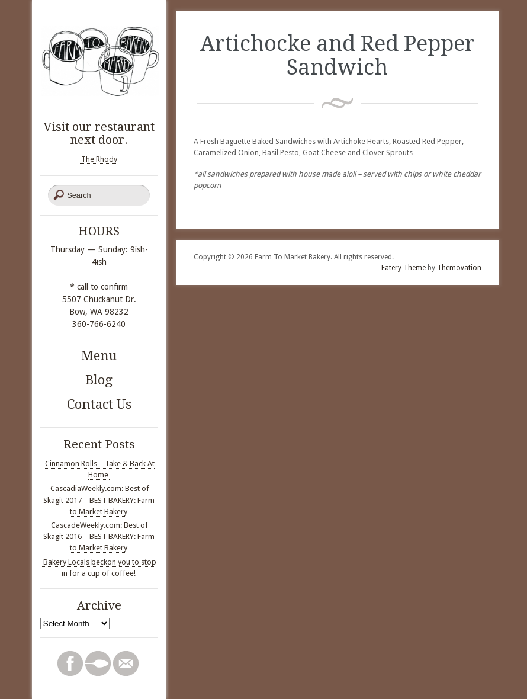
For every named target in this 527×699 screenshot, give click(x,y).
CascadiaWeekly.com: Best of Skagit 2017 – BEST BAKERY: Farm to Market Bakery (99, 499)
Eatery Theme (403, 268)
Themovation (459, 268)
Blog (99, 380)
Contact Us (99, 404)
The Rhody (99, 159)
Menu (99, 355)
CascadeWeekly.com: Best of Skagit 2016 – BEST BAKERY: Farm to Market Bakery (99, 536)
